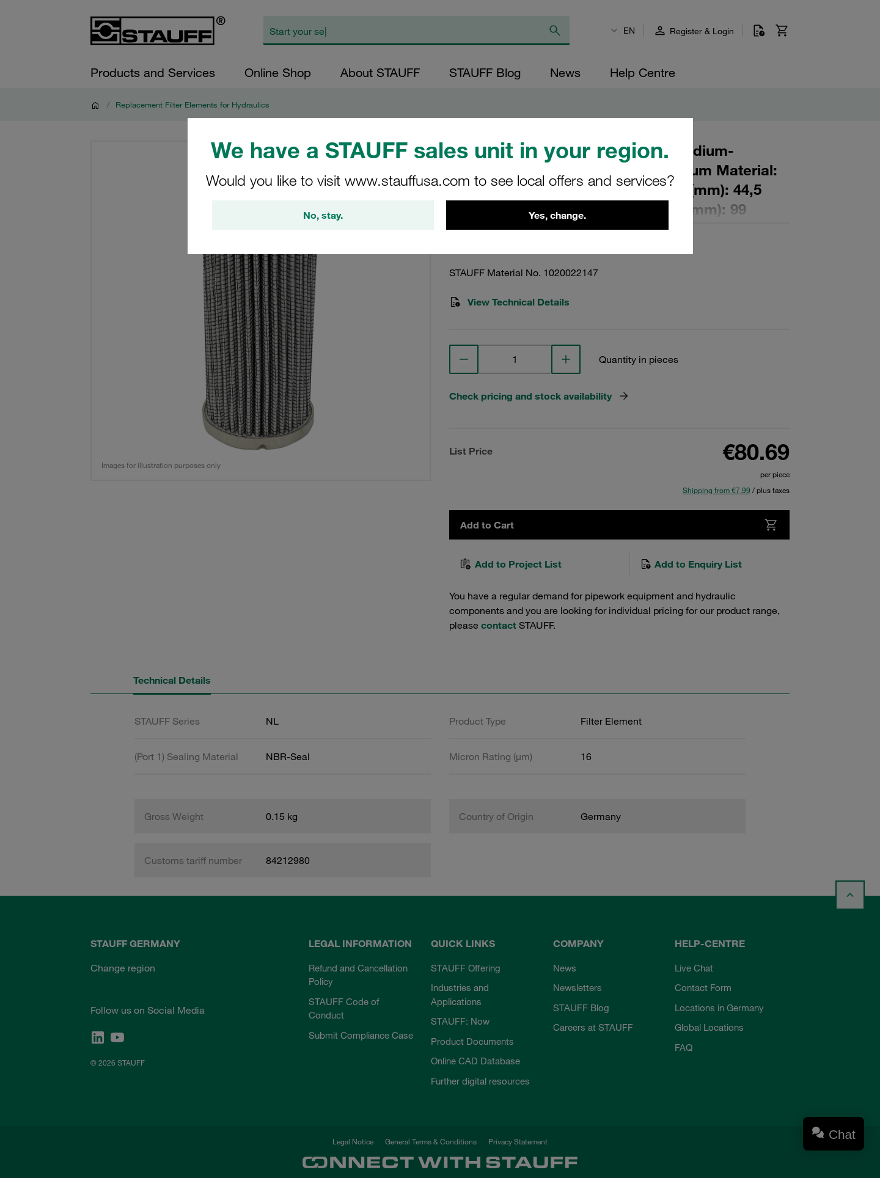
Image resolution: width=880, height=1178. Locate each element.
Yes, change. (557, 215)
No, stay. (323, 215)
